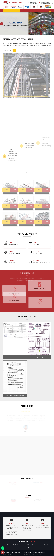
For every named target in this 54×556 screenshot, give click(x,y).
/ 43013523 (30, 525)
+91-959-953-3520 (33, 3)
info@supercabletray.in (45, 2)
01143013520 (24, 525)
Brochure (11, 11)
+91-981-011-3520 (33, 2)
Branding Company (36, 554)
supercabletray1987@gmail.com (47, 3)
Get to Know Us (9, 51)
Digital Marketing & (28, 554)
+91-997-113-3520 (27, 530)
